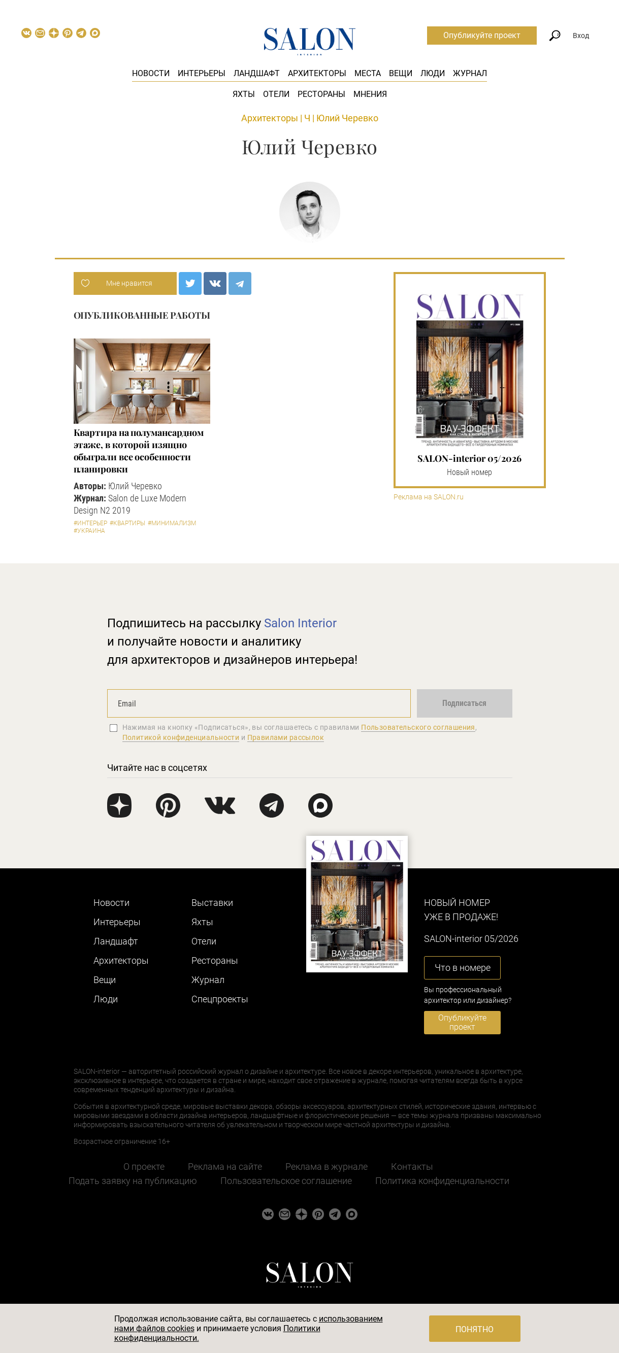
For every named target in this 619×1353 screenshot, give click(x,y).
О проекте (144, 1166)
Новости (151, 73)
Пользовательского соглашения (418, 727)
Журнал (470, 73)
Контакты (412, 1166)
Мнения (370, 94)
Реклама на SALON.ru (429, 497)
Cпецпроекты (219, 999)
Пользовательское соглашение (286, 1180)
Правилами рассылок (285, 737)
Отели (276, 94)
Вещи (400, 73)
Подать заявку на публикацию (133, 1180)
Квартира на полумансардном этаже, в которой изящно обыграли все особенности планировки (139, 450)
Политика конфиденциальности (442, 1180)
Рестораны (321, 94)
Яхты (244, 94)
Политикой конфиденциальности (181, 737)
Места (367, 73)
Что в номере (463, 967)
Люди (432, 73)
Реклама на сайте (225, 1166)
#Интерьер (90, 523)
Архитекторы (317, 73)
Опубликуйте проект (481, 35)
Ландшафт (257, 73)
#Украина (89, 531)
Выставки (212, 902)
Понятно (474, 1329)
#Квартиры (127, 523)
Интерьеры (201, 73)
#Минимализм (172, 523)
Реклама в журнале (326, 1166)
